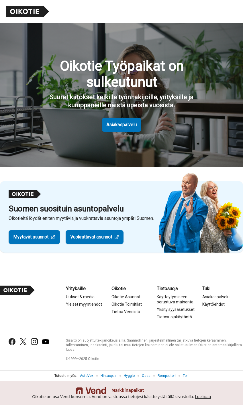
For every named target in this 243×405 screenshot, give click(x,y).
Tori (186, 376)
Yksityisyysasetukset (176, 309)
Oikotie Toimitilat (126, 304)
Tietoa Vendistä (125, 311)
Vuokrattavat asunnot (91, 237)
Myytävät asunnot (30, 237)
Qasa (146, 376)
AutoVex (86, 376)
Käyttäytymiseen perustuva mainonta (175, 299)
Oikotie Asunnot (125, 296)
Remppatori (167, 376)
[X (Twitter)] (23, 341)
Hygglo (129, 376)
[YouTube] (45, 341)
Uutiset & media (80, 296)
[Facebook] (12, 341)
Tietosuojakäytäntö (174, 317)
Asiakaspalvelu (121, 124)
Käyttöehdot (213, 304)
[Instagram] (34, 341)
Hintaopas (109, 376)
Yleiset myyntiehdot (84, 304)
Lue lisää (203, 396)
